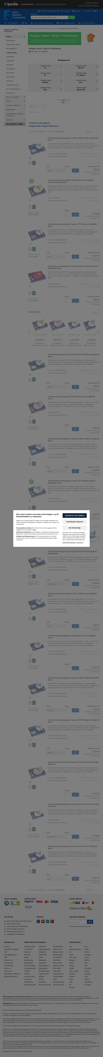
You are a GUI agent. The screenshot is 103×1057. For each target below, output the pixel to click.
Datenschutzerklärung (69, 542)
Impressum (79, 542)
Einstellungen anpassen (74, 522)
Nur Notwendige (75, 528)
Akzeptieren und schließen (74, 515)
